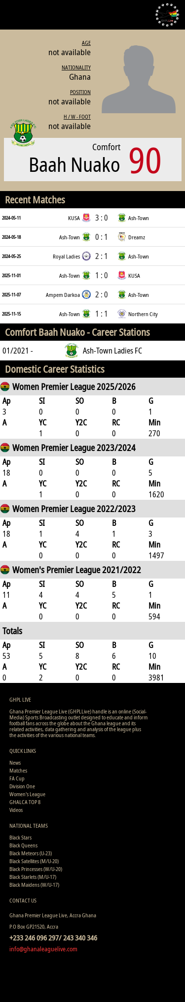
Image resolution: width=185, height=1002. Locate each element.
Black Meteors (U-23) (30, 853)
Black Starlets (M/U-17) (32, 876)
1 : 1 (101, 313)
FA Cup (17, 778)
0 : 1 (101, 236)
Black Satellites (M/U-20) (34, 861)
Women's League (27, 794)
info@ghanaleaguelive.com (43, 948)
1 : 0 (101, 275)
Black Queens (23, 845)
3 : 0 (101, 217)
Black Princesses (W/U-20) (35, 869)
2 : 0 (101, 294)
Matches (18, 770)
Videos (16, 809)
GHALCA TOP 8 (24, 802)
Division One (22, 786)
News (15, 762)
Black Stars (20, 837)
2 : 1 (101, 256)
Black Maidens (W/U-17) (34, 884)
